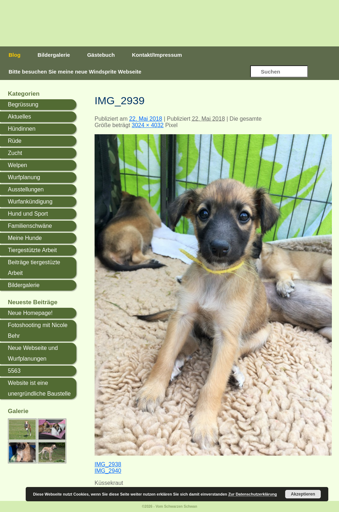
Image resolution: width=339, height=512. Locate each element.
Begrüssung (23, 104)
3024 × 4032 (147, 125)
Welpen (17, 165)
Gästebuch (101, 55)
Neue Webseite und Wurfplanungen (33, 353)
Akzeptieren (303, 494)
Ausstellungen (26, 189)
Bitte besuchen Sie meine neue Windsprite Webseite (75, 72)
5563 (14, 371)
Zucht (15, 153)
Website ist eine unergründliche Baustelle (39, 388)
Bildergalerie (53, 55)
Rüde (14, 141)
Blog (14, 55)
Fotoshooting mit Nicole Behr (37, 330)
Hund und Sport (28, 214)
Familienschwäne (30, 226)
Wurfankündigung (30, 202)
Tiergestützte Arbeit (32, 250)
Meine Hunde (25, 238)
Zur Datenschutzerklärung (252, 494)
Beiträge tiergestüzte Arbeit (34, 267)
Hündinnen (21, 129)
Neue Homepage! (30, 313)
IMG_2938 (108, 464)
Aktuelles (19, 117)
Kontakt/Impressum (157, 55)
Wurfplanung (24, 177)
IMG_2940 (108, 471)
